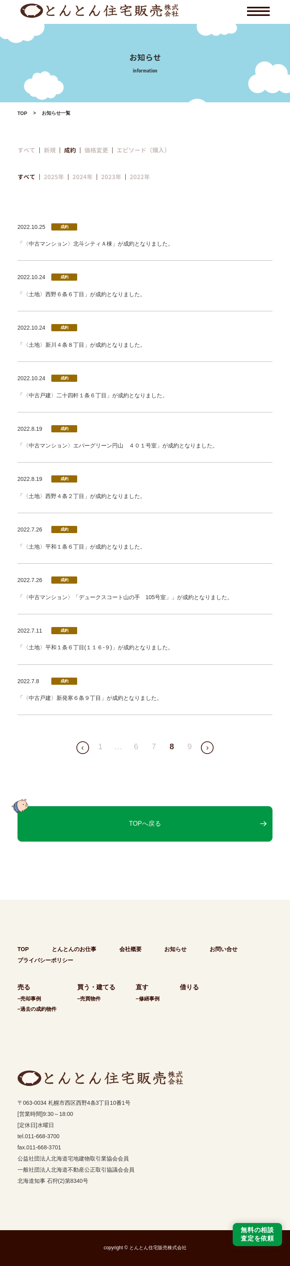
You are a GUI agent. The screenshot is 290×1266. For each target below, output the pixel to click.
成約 (70, 150)
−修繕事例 (148, 999)
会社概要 (130, 949)
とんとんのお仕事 (74, 949)
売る (24, 987)
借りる (189, 987)
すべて (26, 150)
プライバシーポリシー (45, 960)
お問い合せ (223, 949)
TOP (22, 113)
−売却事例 (29, 999)
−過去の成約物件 (37, 1009)
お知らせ (175, 949)
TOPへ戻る (145, 823)
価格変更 (96, 150)
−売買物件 (89, 999)
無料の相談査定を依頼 (257, 1234)
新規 (50, 150)
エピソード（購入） (143, 150)
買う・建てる (96, 987)
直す (142, 987)
